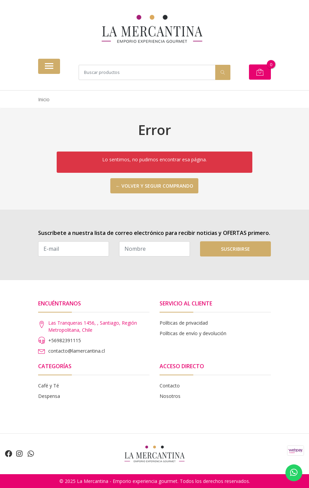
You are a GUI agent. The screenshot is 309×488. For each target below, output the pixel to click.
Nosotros (170, 396)
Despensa (49, 396)
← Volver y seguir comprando (154, 186)
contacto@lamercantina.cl (76, 351)
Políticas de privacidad (184, 323)
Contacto (170, 385)
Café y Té (48, 385)
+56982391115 (64, 340)
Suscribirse (235, 249)
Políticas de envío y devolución (193, 333)
